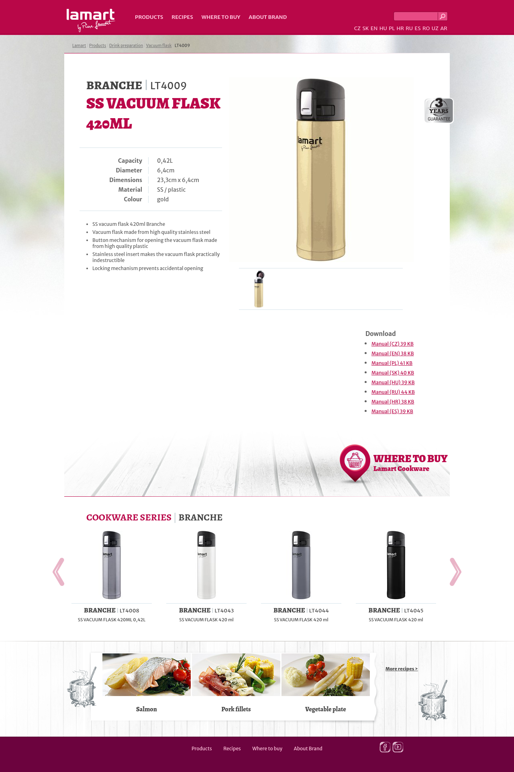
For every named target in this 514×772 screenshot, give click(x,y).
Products (149, 17)
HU (383, 28)
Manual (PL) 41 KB (391, 363)
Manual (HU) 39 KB (393, 382)
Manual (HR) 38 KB (392, 402)
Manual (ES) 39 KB (392, 411)
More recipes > (402, 669)
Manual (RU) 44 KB (393, 392)
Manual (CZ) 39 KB (392, 344)
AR (443, 28)
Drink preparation (126, 45)
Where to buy (221, 17)
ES (418, 28)
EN (374, 28)
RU (409, 28)
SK (365, 28)
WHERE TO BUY (410, 462)
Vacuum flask (159, 45)
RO (426, 28)
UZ (435, 28)
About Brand (268, 17)
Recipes (182, 17)
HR (400, 28)
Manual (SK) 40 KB (392, 373)
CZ (357, 28)
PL (392, 28)
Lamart (91, 20)
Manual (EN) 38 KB (392, 353)
